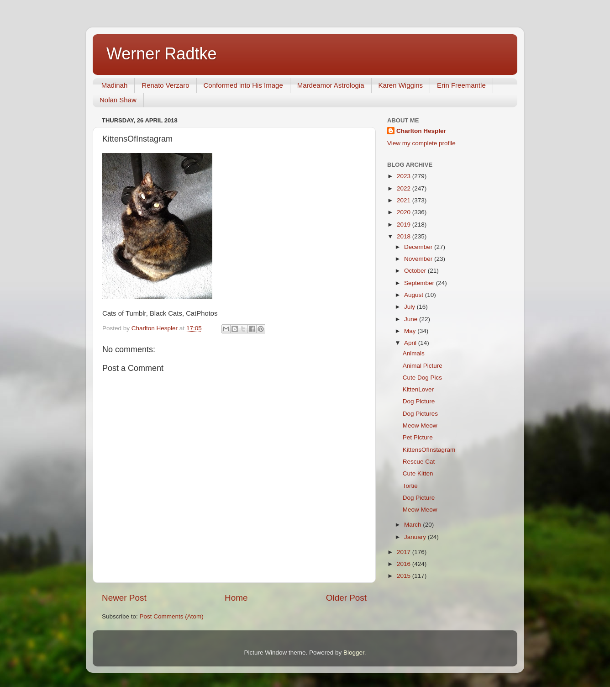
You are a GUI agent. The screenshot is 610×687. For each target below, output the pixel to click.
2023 (404, 176)
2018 (404, 236)
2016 (404, 563)
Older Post (346, 597)
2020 (404, 212)
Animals (414, 353)
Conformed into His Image (243, 85)
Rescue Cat (419, 461)
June (411, 319)
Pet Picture (418, 437)
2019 (404, 224)
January (416, 537)
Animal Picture (422, 365)
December (419, 246)
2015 (404, 575)
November (419, 258)
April (411, 342)
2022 (404, 188)
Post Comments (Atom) (172, 616)
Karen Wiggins (401, 85)
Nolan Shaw (118, 100)
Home (236, 597)
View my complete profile (421, 143)
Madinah (114, 85)
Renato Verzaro (165, 85)
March (413, 524)
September (420, 283)
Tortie (410, 485)
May (410, 331)
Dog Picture (419, 401)
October (416, 270)
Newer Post (124, 597)
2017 (404, 552)
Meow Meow (420, 425)
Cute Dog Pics (422, 377)
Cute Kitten (418, 473)
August (414, 294)
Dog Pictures (420, 413)
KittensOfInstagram (429, 449)
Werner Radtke (161, 53)
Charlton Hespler (421, 130)
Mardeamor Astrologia (330, 85)
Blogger (353, 652)
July (410, 306)
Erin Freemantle (461, 85)
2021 (404, 200)
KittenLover (418, 389)
